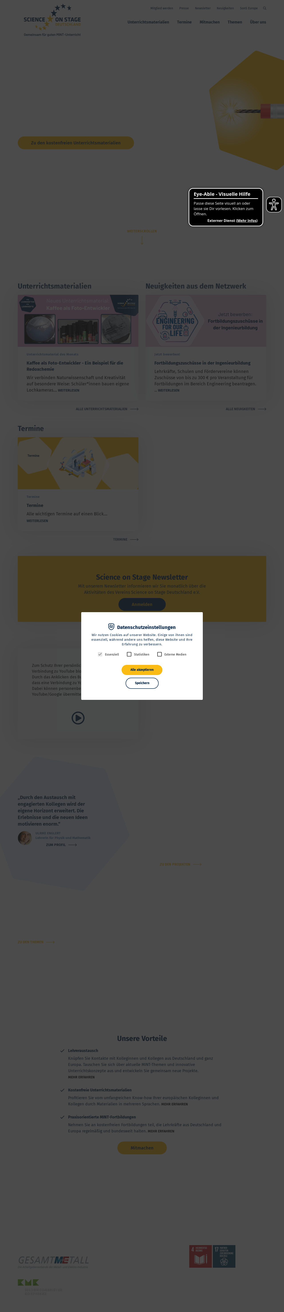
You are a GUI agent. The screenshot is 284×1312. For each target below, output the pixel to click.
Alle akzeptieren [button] (142, 670)
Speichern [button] (142, 683)
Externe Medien (175, 654)
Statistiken (141, 654)
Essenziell (112, 654)
